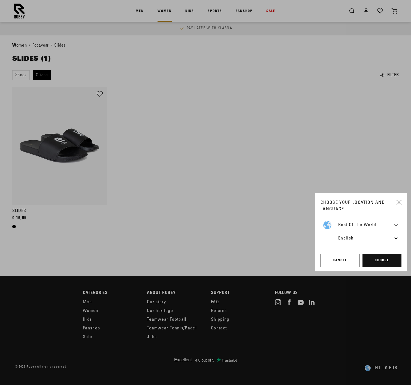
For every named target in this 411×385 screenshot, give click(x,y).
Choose (382, 260)
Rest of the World (349, 225)
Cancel (340, 260)
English (345, 238)
